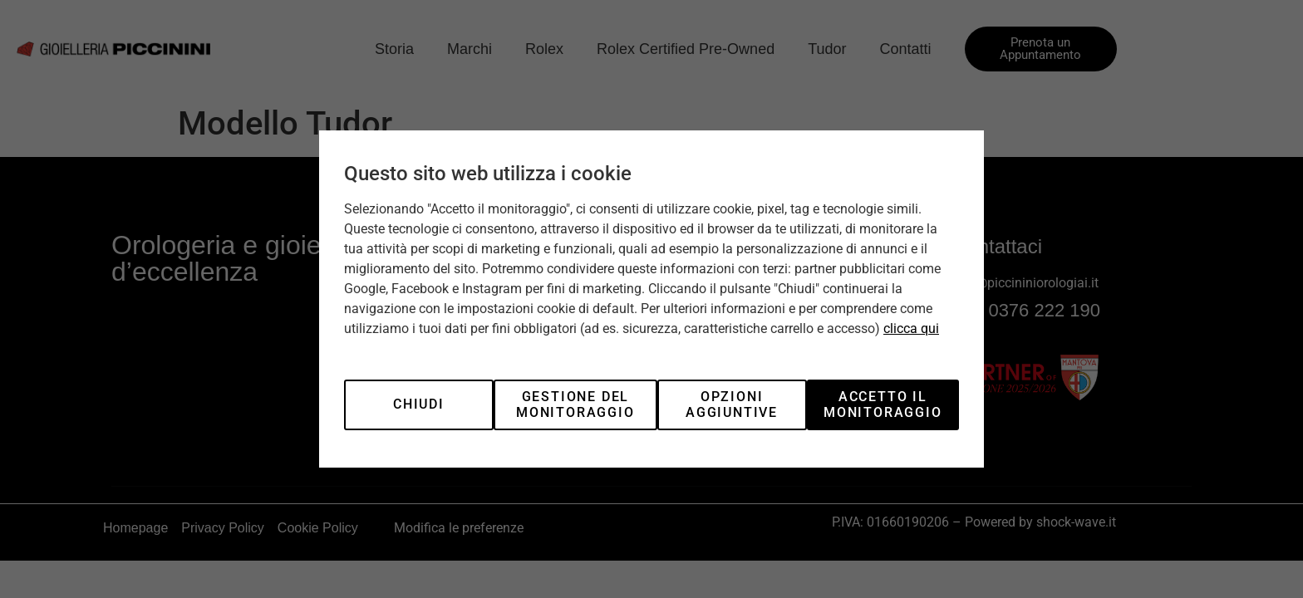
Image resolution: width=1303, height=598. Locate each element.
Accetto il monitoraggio (883, 404)
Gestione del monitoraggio (575, 404)
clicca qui (911, 328)
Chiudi (419, 404)
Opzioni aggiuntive (732, 404)
